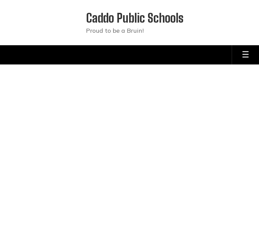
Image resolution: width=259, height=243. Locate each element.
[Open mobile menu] (245, 54)
